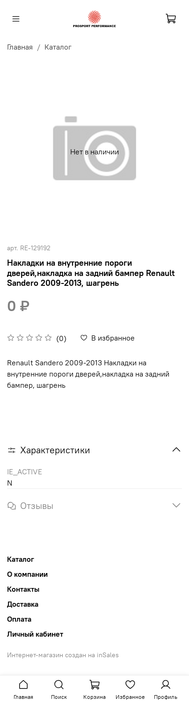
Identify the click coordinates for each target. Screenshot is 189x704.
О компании (27, 574)
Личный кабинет (35, 634)
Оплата (19, 619)
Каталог (58, 46)
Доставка (22, 604)
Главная (20, 46)
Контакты (23, 589)
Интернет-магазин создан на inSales (63, 655)
